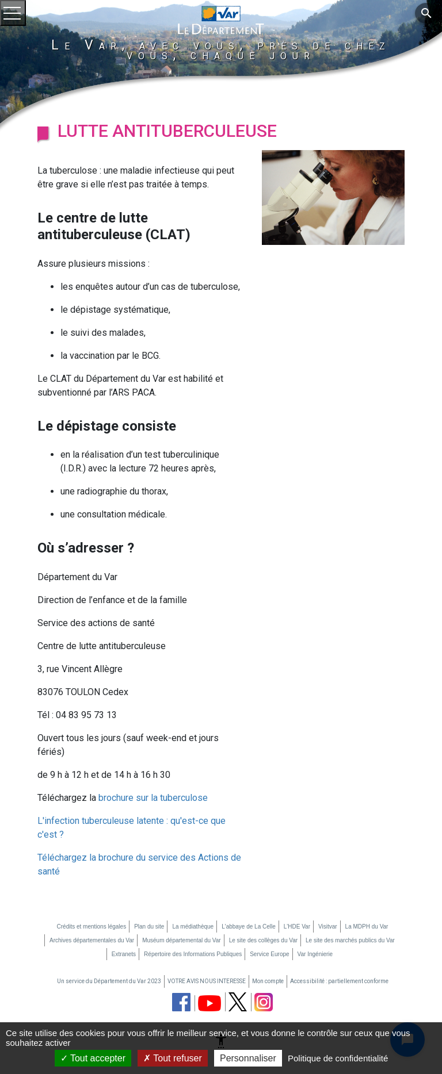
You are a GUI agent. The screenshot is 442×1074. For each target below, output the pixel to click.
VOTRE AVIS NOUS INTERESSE (206, 981)
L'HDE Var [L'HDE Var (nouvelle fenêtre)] (297, 926)
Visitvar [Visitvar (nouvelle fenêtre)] (327, 926)
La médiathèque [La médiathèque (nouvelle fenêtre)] (193, 926)
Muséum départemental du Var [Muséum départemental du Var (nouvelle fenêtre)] (181, 940)
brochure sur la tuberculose (153, 797)
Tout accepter (92, 1058)
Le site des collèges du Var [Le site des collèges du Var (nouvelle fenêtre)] (263, 940)
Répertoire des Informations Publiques (193, 954)
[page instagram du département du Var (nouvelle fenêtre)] (263, 1002)
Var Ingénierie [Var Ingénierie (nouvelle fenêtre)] (315, 954)
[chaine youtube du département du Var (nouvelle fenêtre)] (209, 1003)
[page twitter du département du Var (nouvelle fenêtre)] (237, 1001)
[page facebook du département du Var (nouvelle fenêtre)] (181, 1002)
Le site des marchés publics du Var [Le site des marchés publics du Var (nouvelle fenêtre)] (350, 940)
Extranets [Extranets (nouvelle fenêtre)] (124, 954)
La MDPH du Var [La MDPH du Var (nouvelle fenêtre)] (366, 926)
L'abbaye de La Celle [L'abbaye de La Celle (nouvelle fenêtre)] (249, 926)
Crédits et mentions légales (92, 926)
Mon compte (268, 981)
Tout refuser (172, 1058)
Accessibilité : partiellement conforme (339, 981)
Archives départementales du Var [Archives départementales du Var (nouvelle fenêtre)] (91, 940)
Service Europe (269, 954)
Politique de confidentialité (338, 1058)
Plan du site (149, 926)
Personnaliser (248, 1058)
